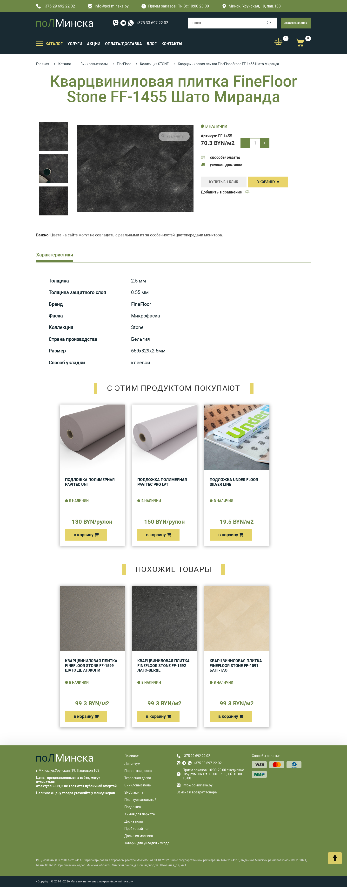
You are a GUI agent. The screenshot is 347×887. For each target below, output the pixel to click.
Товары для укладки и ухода (146, 843)
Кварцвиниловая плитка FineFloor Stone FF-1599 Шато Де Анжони (91, 666)
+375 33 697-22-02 (152, 23)
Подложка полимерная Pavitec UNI (90, 482)
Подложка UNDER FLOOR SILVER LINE (234, 482)
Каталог (64, 64)
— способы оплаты (220, 157)
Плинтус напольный (140, 800)
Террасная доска (137, 778)
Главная (42, 64)
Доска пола (133, 821)
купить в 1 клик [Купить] (223, 182)
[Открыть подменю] (39, 43)
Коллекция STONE (154, 64)
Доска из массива (138, 836)
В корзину (268, 182)
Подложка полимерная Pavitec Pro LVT (162, 482)
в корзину (86, 534)
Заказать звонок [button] (295, 23)
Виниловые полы (94, 64)
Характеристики (54, 255)
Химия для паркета (139, 814)
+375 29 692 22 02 (196, 756)
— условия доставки (221, 164)
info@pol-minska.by (108, 6)
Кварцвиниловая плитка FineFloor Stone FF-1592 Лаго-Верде (163, 666)
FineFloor (124, 64)
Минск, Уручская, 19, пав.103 (251, 6)
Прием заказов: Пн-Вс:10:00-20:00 (175, 6)
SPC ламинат (134, 792)
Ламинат (131, 756)
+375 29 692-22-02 (55, 6)
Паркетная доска (138, 771)
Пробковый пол (136, 829)
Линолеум (132, 763)
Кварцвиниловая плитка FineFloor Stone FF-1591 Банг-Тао (236, 666)
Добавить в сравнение (225, 192)
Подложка (132, 807)
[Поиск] (271, 23)
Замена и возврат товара (197, 792)
